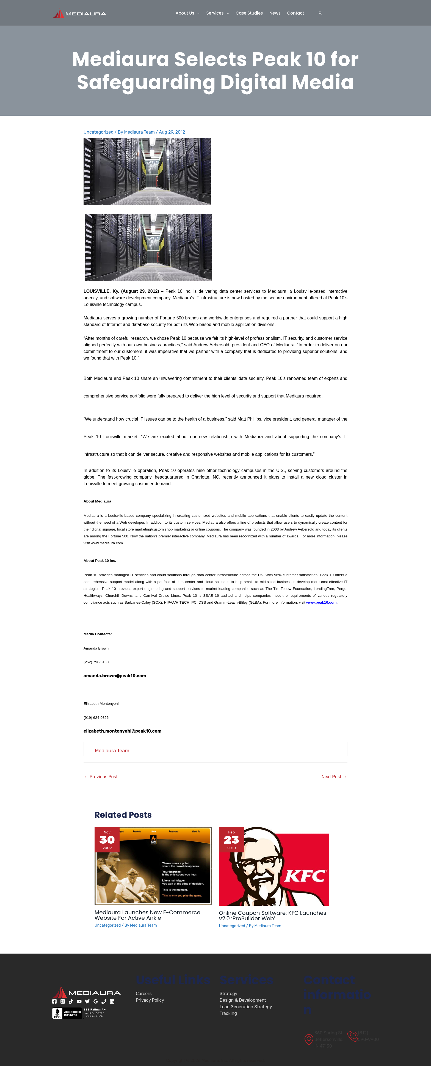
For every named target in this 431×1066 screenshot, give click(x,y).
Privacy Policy (150, 1000)
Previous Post (101, 776)
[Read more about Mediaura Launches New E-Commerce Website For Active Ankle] (153, 865)
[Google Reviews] (95, 1001)
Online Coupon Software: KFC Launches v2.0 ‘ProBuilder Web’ (273, 915)
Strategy (228, 993)
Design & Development (243, 1000)
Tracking (228, 1013)
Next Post (334, 776)
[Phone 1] (103, 1001)
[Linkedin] (112, 1001)
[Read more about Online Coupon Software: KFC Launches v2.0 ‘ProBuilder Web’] (274, 866)
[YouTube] (79, 1001)
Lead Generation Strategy (246, 1006)
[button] (197, 13)
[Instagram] (62, 1001)
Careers (144, 993)
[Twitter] (87, 1001)
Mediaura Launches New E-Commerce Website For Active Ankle (147, 915)
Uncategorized (99, 132)
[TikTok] (70, 1001)
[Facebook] (54, 1001)
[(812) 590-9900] (363, 1036)
